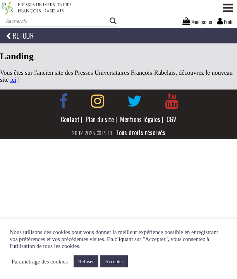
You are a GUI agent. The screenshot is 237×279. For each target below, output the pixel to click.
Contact (70, 119)
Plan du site (100, 119)
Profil (225, 21)
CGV (171, 119)
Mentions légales (140, 119)
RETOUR (20, 36)
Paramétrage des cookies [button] (40, 261)
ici (13, 79)
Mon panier (197, 21)
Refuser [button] (86, 261)
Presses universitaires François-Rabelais (44, 8)
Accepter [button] (114, 261)
